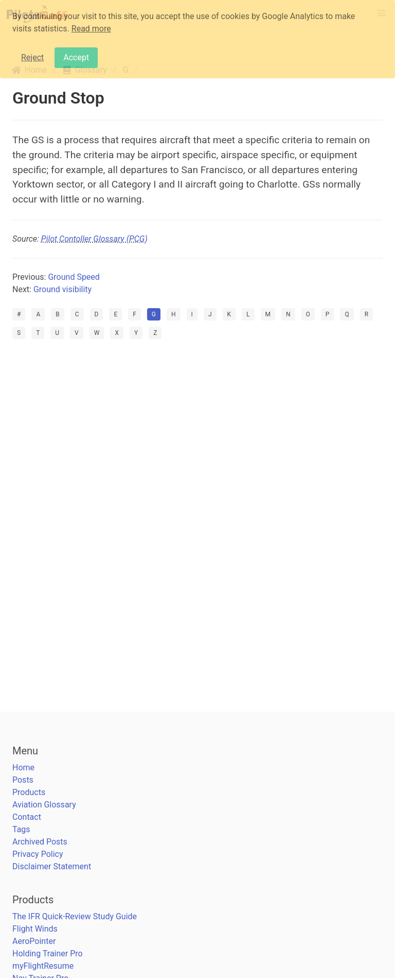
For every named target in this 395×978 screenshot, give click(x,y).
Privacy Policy (37, 854)
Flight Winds (35, 929)
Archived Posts (39, 842)
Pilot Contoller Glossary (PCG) (94, 239)
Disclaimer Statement (51, 866)
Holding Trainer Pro (47, 953)
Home (23, 767)
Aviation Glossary (44, 805)
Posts (22, 780)
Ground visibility (62, 289)
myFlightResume (43, 966)
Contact (26, 817)
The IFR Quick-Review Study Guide (74, 916)
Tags (21, 829)
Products (28, 792)
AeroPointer (34, 941)
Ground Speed (73, 277)
